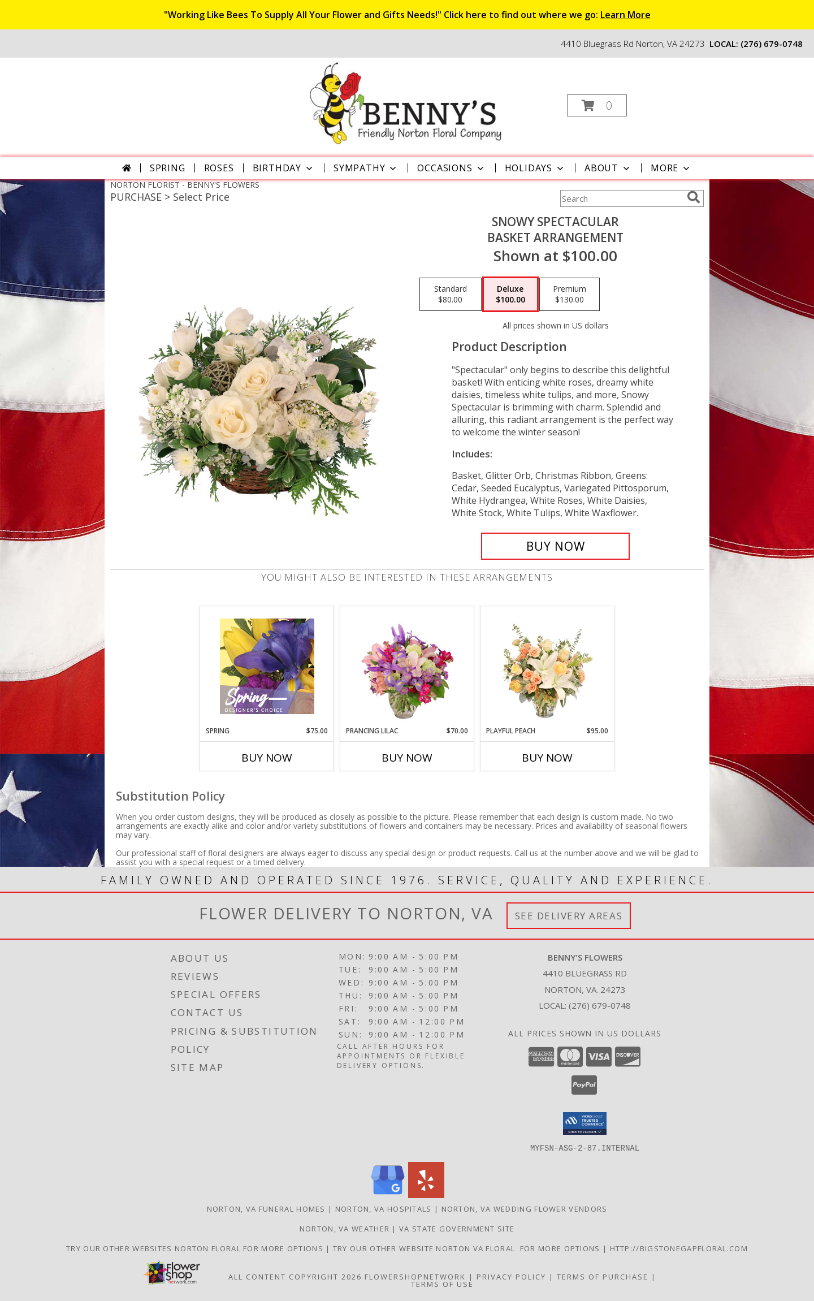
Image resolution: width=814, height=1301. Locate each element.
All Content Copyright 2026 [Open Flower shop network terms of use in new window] (295, 1276)
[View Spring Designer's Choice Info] (267, 666)
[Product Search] (621, 198)
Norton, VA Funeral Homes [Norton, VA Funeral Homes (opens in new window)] (266, 1208)
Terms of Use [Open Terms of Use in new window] (442, 1283)
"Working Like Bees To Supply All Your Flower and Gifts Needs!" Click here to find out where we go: (407, 14)
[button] (597, 105)
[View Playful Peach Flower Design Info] (547, 666)
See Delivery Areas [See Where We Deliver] (569, 915)
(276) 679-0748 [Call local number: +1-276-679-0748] (772, 43)
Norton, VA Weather (344, 1228)
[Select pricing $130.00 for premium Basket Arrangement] (569, 294)
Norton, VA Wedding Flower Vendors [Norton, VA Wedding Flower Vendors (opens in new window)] (524, 1208)
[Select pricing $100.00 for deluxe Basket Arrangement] (510, 294)
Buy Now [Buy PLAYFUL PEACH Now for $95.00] (547, 757)
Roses (219, 168)
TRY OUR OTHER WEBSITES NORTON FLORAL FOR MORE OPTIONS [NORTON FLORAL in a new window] (196, 1248)
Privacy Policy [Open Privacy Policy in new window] (511, 1276)
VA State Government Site (456, 1228)
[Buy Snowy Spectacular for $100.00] (555, 546)
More (671, 168)
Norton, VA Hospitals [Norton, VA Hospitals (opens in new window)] (383, 1208)
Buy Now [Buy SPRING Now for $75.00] (266, 757)
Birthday (284, 168)
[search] (693, 197)
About (608, 168)
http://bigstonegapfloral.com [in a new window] (679, 1248)
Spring (167, 168)
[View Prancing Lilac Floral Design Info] (407, 666)
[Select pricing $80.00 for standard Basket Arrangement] (450, 294)
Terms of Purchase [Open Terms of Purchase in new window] (602, 1276)
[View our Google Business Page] (388, 1194)
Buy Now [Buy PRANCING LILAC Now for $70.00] (407, 757)
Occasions (451, 168)
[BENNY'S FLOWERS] (405, 102)
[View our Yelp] (426, 1194)
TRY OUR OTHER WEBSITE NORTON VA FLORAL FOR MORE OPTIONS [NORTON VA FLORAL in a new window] (468, 1248)
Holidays (535, 168)
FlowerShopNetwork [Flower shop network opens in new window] (415, 1276)
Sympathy (366, 168)
